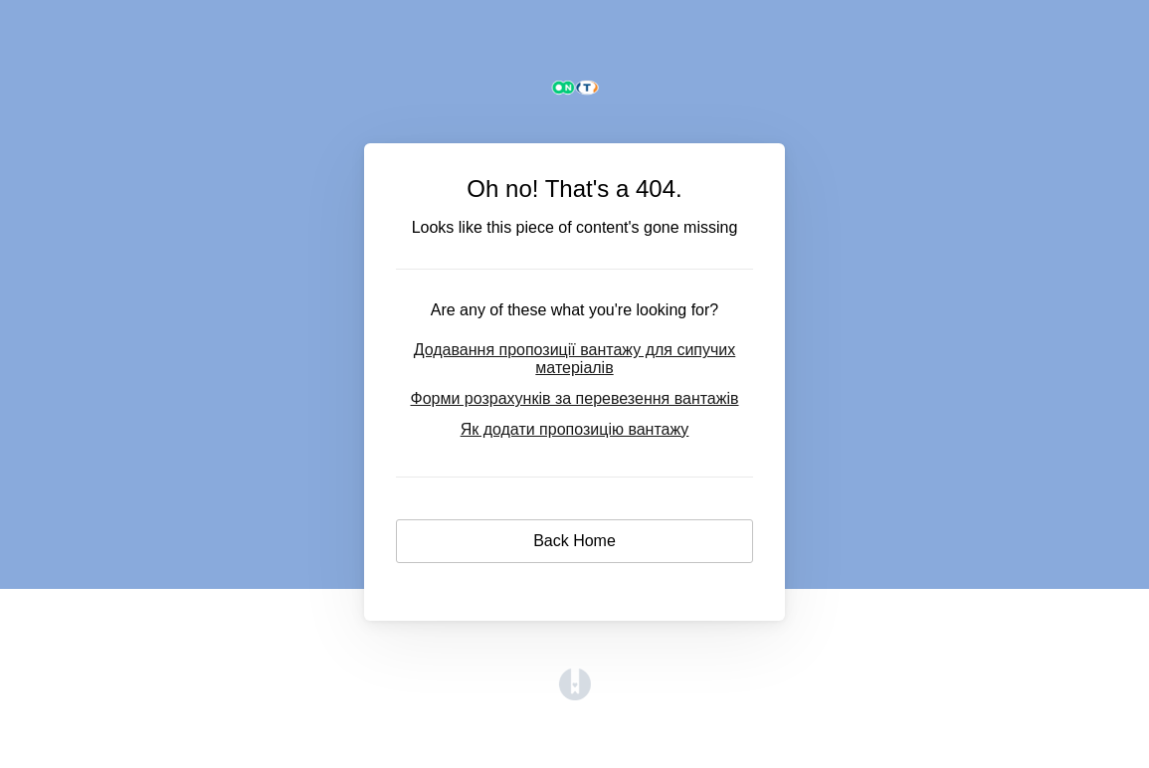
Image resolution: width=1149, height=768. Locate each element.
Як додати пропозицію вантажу (575, 429)
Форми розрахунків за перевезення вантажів (574, 398)
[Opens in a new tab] (575, 694)
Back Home (574, 540)
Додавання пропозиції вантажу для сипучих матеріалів (575, 358)
